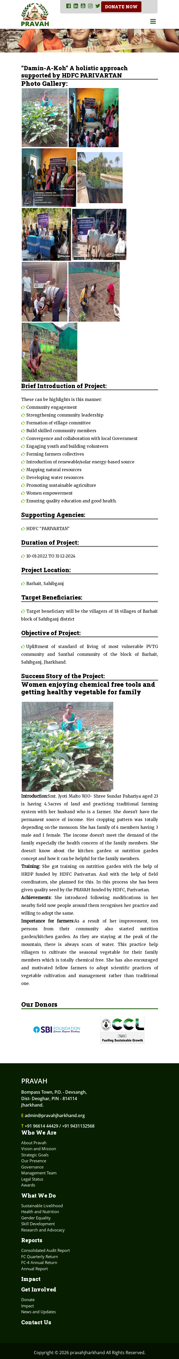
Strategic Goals (35, 1154)
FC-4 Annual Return (39, 1262)
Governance (32, 1167)
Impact (31, 1278)
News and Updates (38, 1311)
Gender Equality (36, 1217)
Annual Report (34, 1268)
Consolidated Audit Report (45, 1250)
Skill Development (38, 1223)
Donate (28, 1299)
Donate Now (121, 6)
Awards (28, 1185)
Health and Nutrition (40, 1211)
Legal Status (32, 1179)
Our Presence (33, 1160)
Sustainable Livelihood (42, 1205)
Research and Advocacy (43, 1230)
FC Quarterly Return (39, 1256)
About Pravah (33, 1142)
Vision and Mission (38, 1148)
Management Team (39, 1172)
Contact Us (36, 1322)
